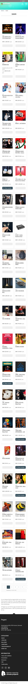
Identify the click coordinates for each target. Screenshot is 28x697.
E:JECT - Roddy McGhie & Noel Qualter (19, 236)
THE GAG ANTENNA (7, 570)
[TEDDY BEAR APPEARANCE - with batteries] (20, 422)
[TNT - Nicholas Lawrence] (7, 394)
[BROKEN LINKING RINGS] (20, 255)
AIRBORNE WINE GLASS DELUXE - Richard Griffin (6, 153)
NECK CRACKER (6, 458)
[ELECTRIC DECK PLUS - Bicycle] (7, 87)
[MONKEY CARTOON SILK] (20, 57)
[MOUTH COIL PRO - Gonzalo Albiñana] (20, 29)
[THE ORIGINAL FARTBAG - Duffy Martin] (7, 255)
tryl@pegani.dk (4, 628)
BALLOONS (4, 642)
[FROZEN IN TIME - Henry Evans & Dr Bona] (7, 367)
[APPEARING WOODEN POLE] (7, 199)
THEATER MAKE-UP (6, 646)
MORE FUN (4, 648)
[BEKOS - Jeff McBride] (20, 115)
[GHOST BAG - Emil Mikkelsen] (20, 534)
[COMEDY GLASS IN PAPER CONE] (20, 199)
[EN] (5, 4)
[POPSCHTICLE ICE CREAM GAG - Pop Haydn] (20, 450)
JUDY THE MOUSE (19, 290)
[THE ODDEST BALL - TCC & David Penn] (7, 29)
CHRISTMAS (4, 644)
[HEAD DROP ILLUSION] (7, 478)
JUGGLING (3, 640)
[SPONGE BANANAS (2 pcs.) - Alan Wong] (20, 506)
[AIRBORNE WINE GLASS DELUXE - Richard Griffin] (7, 143)
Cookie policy (4, 664)
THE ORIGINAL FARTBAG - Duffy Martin (6, 264)
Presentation (4, 657)
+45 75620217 (4, 627)
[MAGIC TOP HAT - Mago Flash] (20, 394)
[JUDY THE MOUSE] (20, 283)
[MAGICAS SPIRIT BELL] (7, 283)
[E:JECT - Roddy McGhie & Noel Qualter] (20, 227)
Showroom (3, 660)
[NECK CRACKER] (7, 450)
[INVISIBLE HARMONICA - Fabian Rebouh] (7, 339)
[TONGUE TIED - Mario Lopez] (20, 478)
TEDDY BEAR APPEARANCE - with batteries (20, 432)
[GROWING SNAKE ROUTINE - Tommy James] (20, 143)
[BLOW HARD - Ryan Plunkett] (7, 534)
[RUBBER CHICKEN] (20, 339)
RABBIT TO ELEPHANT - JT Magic (6, 181)
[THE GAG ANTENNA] (7, 562)
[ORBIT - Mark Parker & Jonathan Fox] (20, 367)
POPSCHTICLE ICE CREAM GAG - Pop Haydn (19, 460)
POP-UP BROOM (6, 318)
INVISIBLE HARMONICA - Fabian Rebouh (7, 348)
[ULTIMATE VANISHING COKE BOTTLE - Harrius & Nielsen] (20, 562)
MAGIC (2, 10)
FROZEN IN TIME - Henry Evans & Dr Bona (6, 376)
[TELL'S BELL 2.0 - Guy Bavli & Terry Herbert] (20, 171)
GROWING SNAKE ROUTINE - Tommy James (19, 153)
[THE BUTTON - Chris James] (20, 311)
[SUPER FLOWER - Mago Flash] (7, 422)
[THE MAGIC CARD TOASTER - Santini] (7, 115)
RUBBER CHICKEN (19, 346)
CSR (2, 662)
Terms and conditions (6, 655)
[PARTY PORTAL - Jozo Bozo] (20, 87)
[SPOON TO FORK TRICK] (7, 227)
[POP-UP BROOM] (7, 311)
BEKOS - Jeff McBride (20, 123)
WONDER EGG (5, 64)
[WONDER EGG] (7, 57)
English (23, 1)
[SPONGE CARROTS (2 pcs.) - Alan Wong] (7, 506)
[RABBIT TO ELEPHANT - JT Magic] (7, 171)
